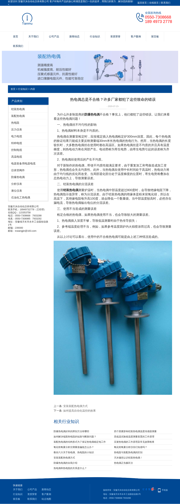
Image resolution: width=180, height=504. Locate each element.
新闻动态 (74, 36)
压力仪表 (16, 129)
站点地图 (46, 499)
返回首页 (142, 2)
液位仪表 (16, 190)
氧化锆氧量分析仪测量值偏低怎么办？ (74, 447)
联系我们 (165, 2)
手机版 (165, 490)
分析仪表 (16, 183)
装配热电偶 (18, 115)
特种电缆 (16, 143)
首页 (15, 36)
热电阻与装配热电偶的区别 (128, 452)
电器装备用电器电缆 (23, 163)
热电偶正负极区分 (123, 463)
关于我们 (33, 36)
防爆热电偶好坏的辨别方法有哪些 (71, 431)
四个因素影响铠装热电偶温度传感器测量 (135, 431)
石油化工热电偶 (20, 197)
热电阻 (15, 122)
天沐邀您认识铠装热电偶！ (128, 457)
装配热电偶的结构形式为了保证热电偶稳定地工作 (80, 441)
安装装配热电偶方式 (75, 406)
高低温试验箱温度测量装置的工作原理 (134, 436)
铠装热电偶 (18, 109)
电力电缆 (16, 136)
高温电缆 (16, 156)
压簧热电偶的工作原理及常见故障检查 (134, 441)
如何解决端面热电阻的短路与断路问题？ (75, 436)
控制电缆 (16, 149)
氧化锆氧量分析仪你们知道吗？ (130, 447)
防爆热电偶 (18, 177)
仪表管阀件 (18, 170)
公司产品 (54, 36)
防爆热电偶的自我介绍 (65, 463)
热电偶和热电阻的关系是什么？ (70, 468)
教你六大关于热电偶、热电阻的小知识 (74, 452)
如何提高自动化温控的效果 (79, 410)
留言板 (155, 36)
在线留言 (154, 2)
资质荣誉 (115, 36)
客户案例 (136, 36)
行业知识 (95, 36)
